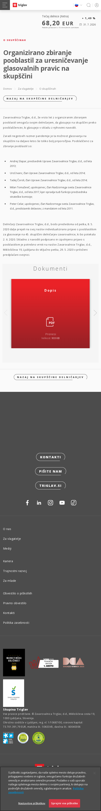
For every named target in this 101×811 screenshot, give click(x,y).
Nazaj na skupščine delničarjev (39, 98)
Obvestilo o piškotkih (17, 593)
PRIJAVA (96, 5)
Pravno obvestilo (15, 603)
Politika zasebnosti (16, 623)
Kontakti (50, 457)
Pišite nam (50, 471)
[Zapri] (94, 779)
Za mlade (9, 581)
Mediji (7, 548)
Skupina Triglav (15, 709)
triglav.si (50, 485)
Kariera (8, 561)
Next (95, 313)
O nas (7, 529)
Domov (7, 88)
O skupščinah (47, 88)
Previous (5, 313)
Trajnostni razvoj (15, 571)
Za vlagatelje (26, 88)
